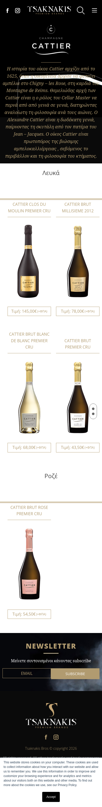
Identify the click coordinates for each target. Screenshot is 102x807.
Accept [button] (51, 797)
